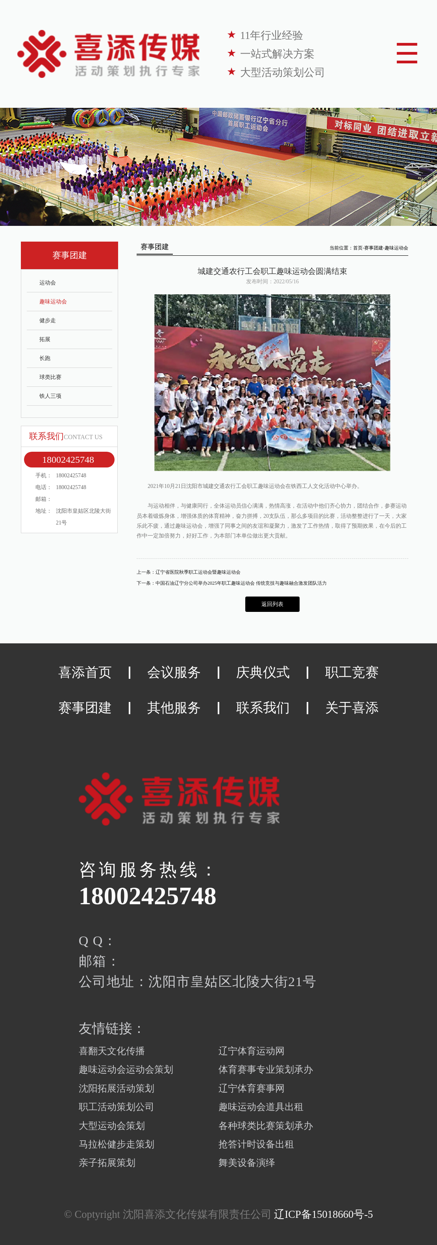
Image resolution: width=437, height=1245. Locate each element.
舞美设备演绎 (246, 1163)
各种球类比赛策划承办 (265, 1126)
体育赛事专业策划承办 (265, 1069)
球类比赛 (50, 377)
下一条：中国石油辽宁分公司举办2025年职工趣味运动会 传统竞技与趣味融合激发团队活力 (232, 583)
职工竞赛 (352, 672)
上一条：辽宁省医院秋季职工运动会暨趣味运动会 (189, 572)
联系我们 (263, 707)
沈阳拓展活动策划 (116, 1088)
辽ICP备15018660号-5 (323, 1214)
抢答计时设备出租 (256, 1144)
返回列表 (272, 604)
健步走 (47, 320)
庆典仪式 (263, 672)
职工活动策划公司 (116, 1107)
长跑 (44, 358)
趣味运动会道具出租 (261, 1107)
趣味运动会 (53, 302)
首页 (358, 248)
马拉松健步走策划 (116, 1144)
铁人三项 (50, 396)
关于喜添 (352, 707)
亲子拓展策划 (107, 1163)
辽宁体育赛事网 (251, 1088)
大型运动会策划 (112, 1126)
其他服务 (174, 707)
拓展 (44, 339)
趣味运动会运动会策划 (126, 1069)
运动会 (47, 283)
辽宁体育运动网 (251, 1051)
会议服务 (174, 672)
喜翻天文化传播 (112, 1051)
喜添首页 (85, 672)
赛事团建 (373, 248)
